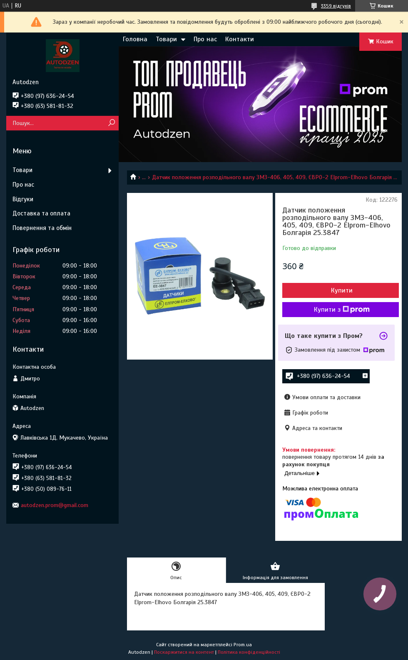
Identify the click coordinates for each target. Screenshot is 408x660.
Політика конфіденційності (249, 652)
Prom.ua (243, 645)
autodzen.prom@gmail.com (54, 505)
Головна (135, 39)
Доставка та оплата (41, 213)
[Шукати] (111, 123)
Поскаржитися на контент (184, 652)
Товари (166, 39)
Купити (342, 290)
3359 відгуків (336, 6)
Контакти (239, 39)
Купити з (342, 309)
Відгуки (22, 199)
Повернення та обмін (42, 228)
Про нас (205, 39)
